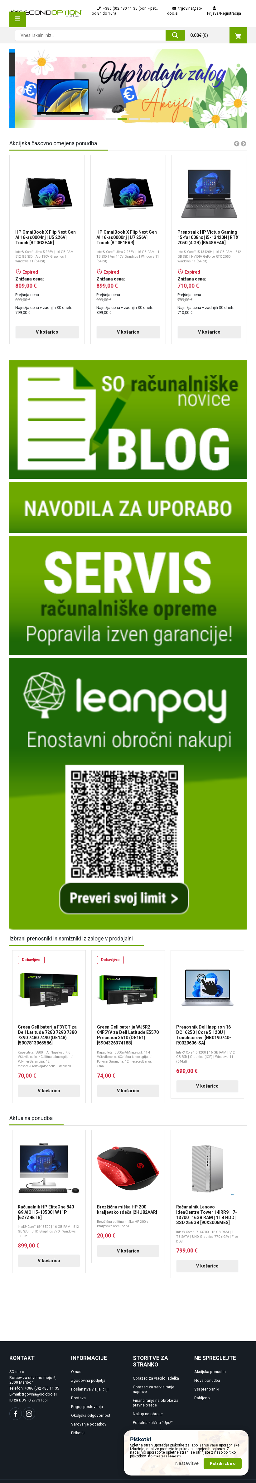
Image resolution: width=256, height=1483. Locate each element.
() (218, 35)
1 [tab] (109, 121)
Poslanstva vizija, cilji (90, 1389)
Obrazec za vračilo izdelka (156, 1378)
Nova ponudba (207, 1380)
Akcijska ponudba (210, 1372)
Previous (18, 89)
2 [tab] (121, 121)
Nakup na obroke (148, 1414)
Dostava (78, 1398)
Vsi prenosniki (206, 1389)
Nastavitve (187, 1463)
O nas (76, 1372)
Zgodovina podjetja (88, 1380)
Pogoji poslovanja (87, 1407)
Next (232, 89)
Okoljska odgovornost (90, 1415)
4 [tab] (143, 121)
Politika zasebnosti (164, 1456)
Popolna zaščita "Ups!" (153, 1423)
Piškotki (78, 1433)
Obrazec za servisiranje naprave (153, 1389)
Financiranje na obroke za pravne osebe (155, 1402)
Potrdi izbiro (222, 1463)
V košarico (32, 332)
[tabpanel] (128, 88)
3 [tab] (132, 121)
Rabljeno (202, 1398)
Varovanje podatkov (88, 1424)
